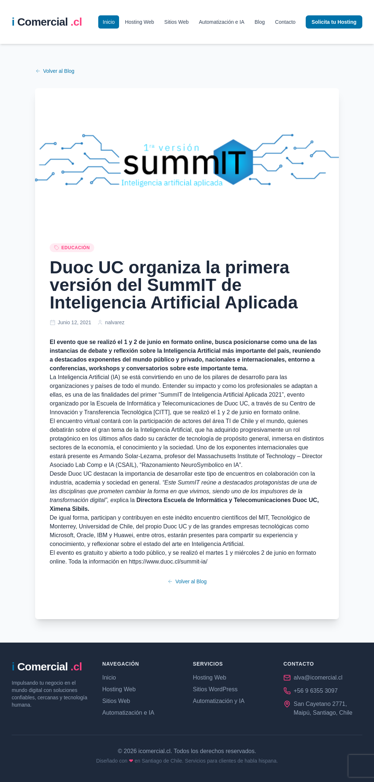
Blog (260, 22)
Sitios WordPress (215, 689)
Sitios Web (176, 22)
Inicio (109, 22)
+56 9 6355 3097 (316, 691)
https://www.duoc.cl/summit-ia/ (168, 561)
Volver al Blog (55, 71)
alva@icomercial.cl (318, 677)
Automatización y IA (218, 701)
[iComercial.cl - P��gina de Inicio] (47, 22)
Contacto (285, 22)
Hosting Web (139, 22)
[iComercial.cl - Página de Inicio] (47, 666)
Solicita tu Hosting (334, 22)
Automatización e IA (222, 22)
